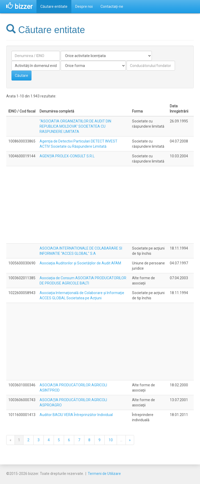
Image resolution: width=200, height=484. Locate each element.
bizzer (19, 6)
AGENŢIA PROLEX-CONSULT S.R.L (67, 156)
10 (111, 440)
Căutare (21, 75)
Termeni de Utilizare (104, 473)
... (121, 440)
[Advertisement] (100, 204)
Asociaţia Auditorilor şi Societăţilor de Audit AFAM (80, 263)
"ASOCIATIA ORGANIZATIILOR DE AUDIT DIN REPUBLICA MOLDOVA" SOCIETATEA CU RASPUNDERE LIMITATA (75, 126)
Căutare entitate (53, 6)
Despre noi (84, 6)
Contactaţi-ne (112, 6)
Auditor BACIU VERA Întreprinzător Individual (76, 415)
